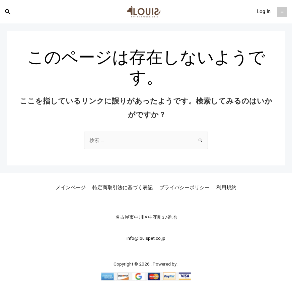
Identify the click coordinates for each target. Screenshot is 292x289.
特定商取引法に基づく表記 (122, 188)
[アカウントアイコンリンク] (264, 11)
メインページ (71, 188)
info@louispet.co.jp (146, 238)
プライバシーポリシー (184, 188)
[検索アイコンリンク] (8, 12)
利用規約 (226, 188)
